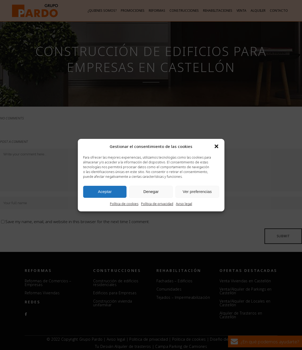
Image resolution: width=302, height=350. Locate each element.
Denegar (151, 191)
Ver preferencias (197, 191)
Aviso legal (184, 204)
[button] (216, 146)
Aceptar (105, 191)
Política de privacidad (157, 204)
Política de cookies (124, 204)
